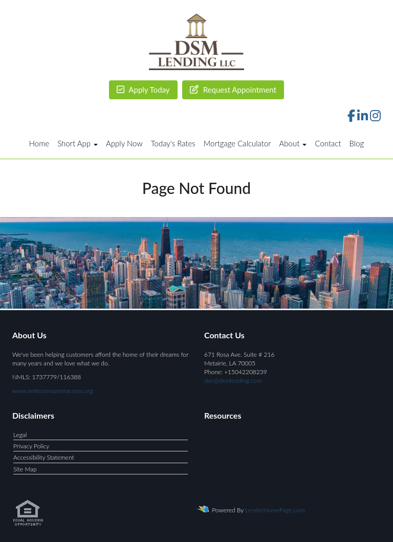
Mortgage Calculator (237, 143)
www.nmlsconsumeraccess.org (52, 391)
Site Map (25, 469)
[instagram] (375, 117)
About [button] (293, 143)
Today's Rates (173, 143)
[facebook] (351, 117)
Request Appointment (233, 89)
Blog (357, 143)
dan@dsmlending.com (233, 380)
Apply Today (143, 89)
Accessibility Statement (43, 457)
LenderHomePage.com (274, 510)
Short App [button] (77, 143)
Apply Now (124, 143)
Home (39, 143)
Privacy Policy (31, 446)
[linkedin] (362, 117)
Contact (328, 143)
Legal (20, 435)
